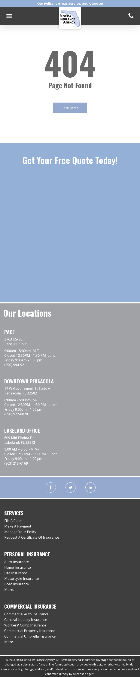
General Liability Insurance (25, 619)
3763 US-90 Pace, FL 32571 (16, 341)
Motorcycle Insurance (21, 578)
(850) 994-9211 (16, 364)
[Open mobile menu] (9, 16)
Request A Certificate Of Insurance (31, 537)
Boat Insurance (16, 584)
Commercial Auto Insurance (26, 614)
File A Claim (13, 520)
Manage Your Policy (20, 531)
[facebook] (51, 487)
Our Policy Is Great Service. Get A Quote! (70, 3)
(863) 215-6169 (16, 463)
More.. (9, 589)
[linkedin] (90, 487)
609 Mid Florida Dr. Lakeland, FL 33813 (19, 440)
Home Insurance (17, 567)
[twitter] (71, 487)
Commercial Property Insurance (29, 630)
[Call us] (131, 15)
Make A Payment (17, 526)
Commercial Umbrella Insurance (30, 636)
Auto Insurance (16, 562)
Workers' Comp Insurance (25, 625)
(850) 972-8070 (16, 414)
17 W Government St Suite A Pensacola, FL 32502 (27, 391)
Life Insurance (15, 573)
